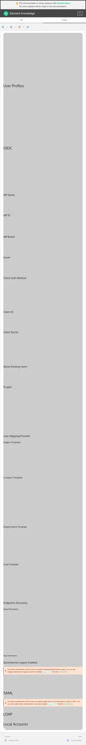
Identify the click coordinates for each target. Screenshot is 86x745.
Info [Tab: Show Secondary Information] (21, 20)
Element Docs (63, 3)
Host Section (63, 672)
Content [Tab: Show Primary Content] (64, 20)
